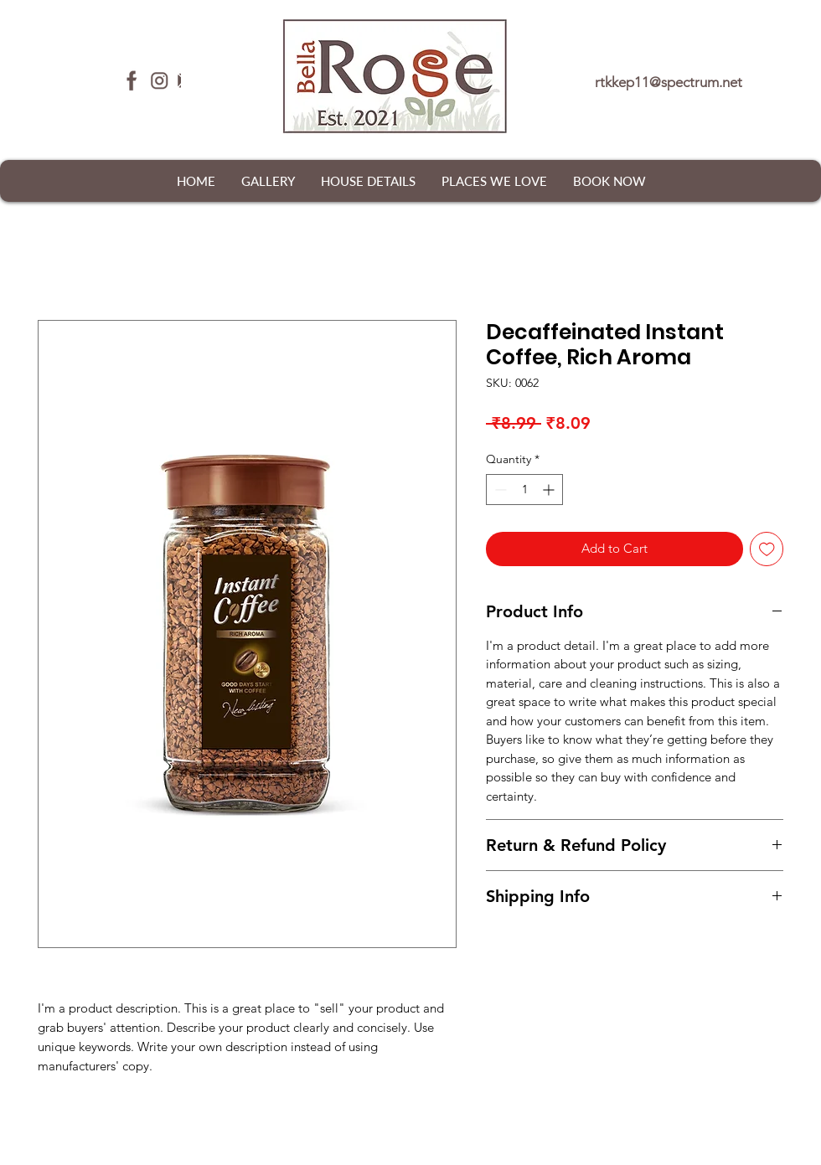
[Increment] (550, 489)
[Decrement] (498, 489)
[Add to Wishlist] (767, 549)
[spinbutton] (524, 489)
